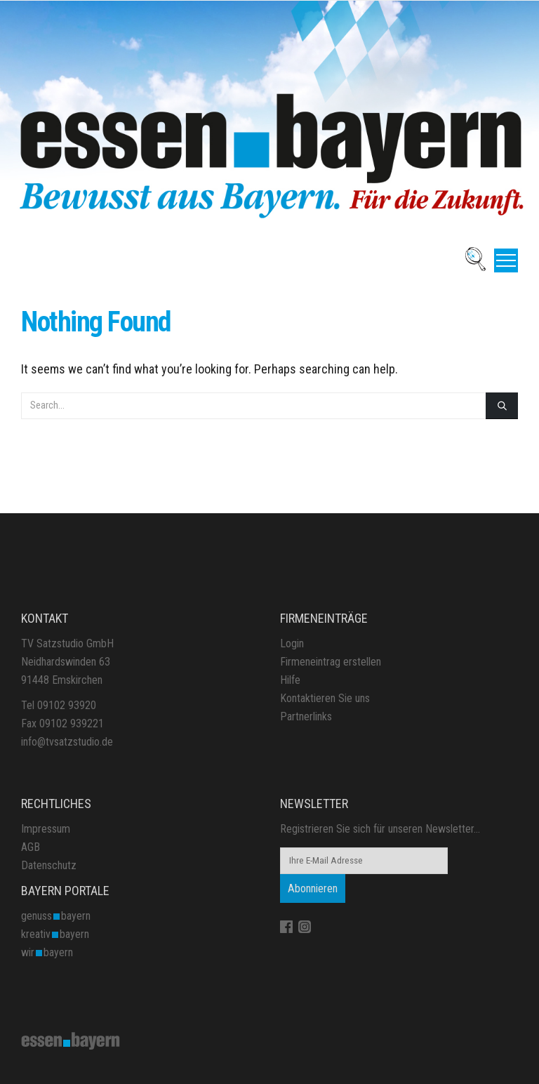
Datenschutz (48, 865)
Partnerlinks (306, 716)
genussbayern (56, 916)
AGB (30, 847)
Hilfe (290, 680)
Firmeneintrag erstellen (330, 661)
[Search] (502, 406)
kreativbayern (55, 934)
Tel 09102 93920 (58, 705)
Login (292, 643)
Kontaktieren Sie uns (325, 698)
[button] (506, 260)
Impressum (45, 828)
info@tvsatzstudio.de (67, 741)
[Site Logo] (71, 1039)
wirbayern (47, 952)
